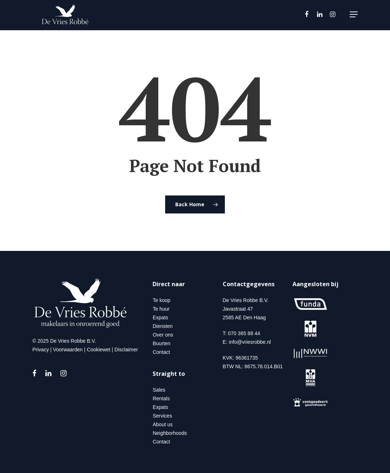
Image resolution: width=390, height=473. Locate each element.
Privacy (40, 349)
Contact (161, 352)
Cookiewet (98, 349)
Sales (159, 390)
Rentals (161, 398)
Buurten (161, 343)
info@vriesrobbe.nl (250, 342)
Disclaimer (126, 349)
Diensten (162, 326)
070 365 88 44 (244, 333)
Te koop (161, 300)
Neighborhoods (170, 433)
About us (162, 424)
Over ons (163, 335)
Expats (160, 317)
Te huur (161, 309)
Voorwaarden (68, 349)
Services (162, 416)
